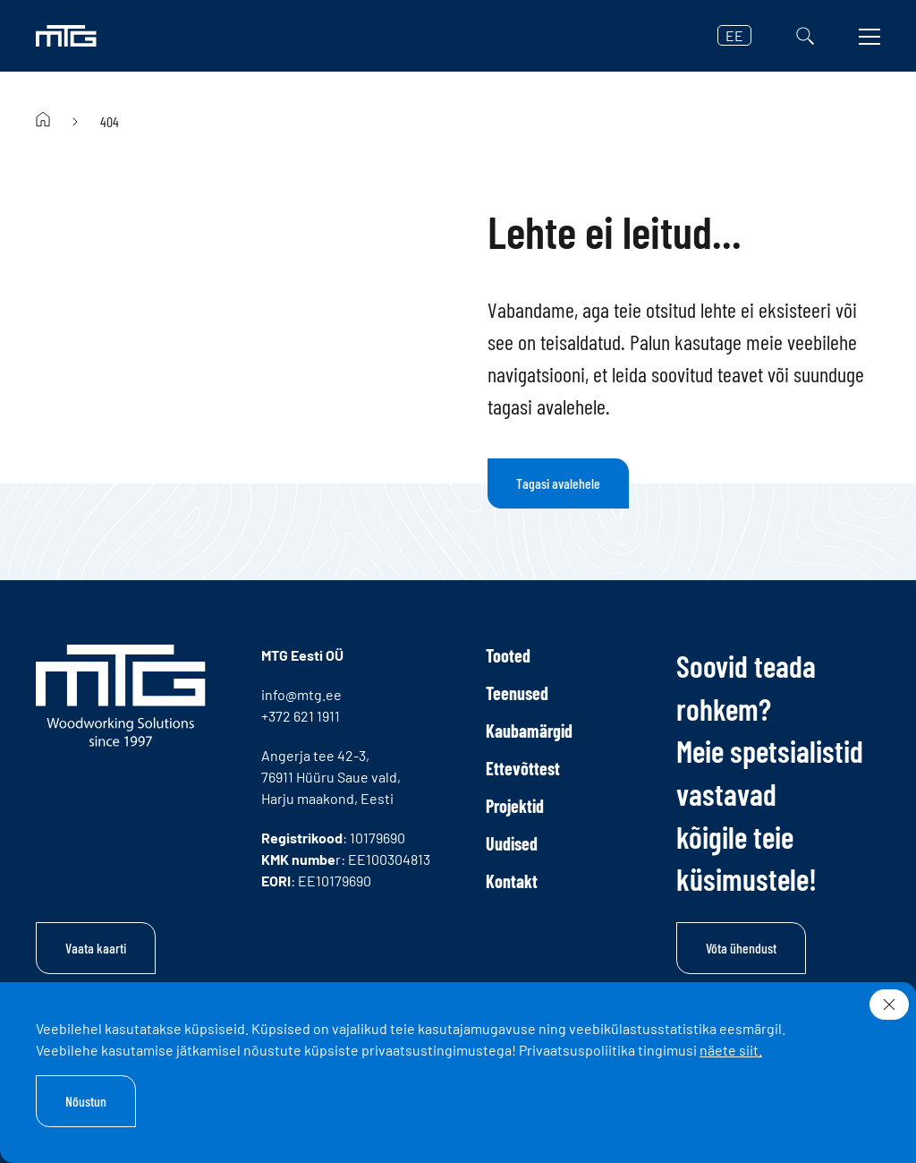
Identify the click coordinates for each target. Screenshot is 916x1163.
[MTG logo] (66, 36)
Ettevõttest (523, 768)
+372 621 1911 (300, 715)
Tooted (508, 655)
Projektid (515, 806)
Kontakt (512, 881)
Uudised (512, 843)
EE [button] (734, 35)
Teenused (517, 693)
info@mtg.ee (301, 694)
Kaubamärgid (529, 730)
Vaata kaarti (95, 947)
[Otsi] (805, 36)
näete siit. (731, 1049)
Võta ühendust (741, 947)
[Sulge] (889, 1004)
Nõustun (85, 1100)
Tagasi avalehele (558, 483)
